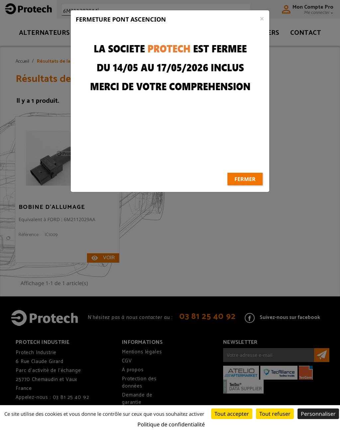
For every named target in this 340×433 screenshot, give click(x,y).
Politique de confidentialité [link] (171, 424)
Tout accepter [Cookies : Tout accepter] (231, 413)
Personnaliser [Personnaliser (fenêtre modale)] (318, 413)
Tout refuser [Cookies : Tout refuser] (275, 413)
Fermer (245, 155)
